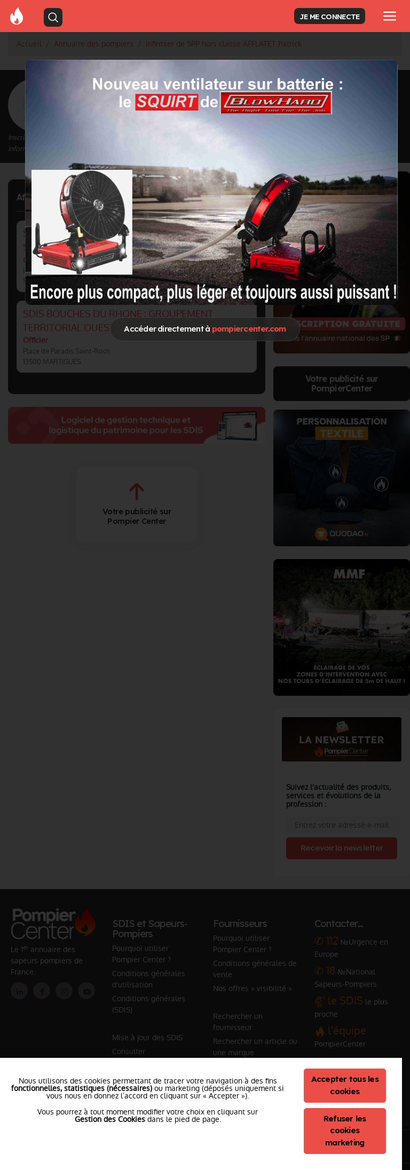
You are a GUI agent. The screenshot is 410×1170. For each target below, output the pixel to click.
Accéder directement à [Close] (205, 329)
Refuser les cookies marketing (345, 1130)
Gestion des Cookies (110, 1119)
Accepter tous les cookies (345, 1085)
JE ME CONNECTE (329, 16)
